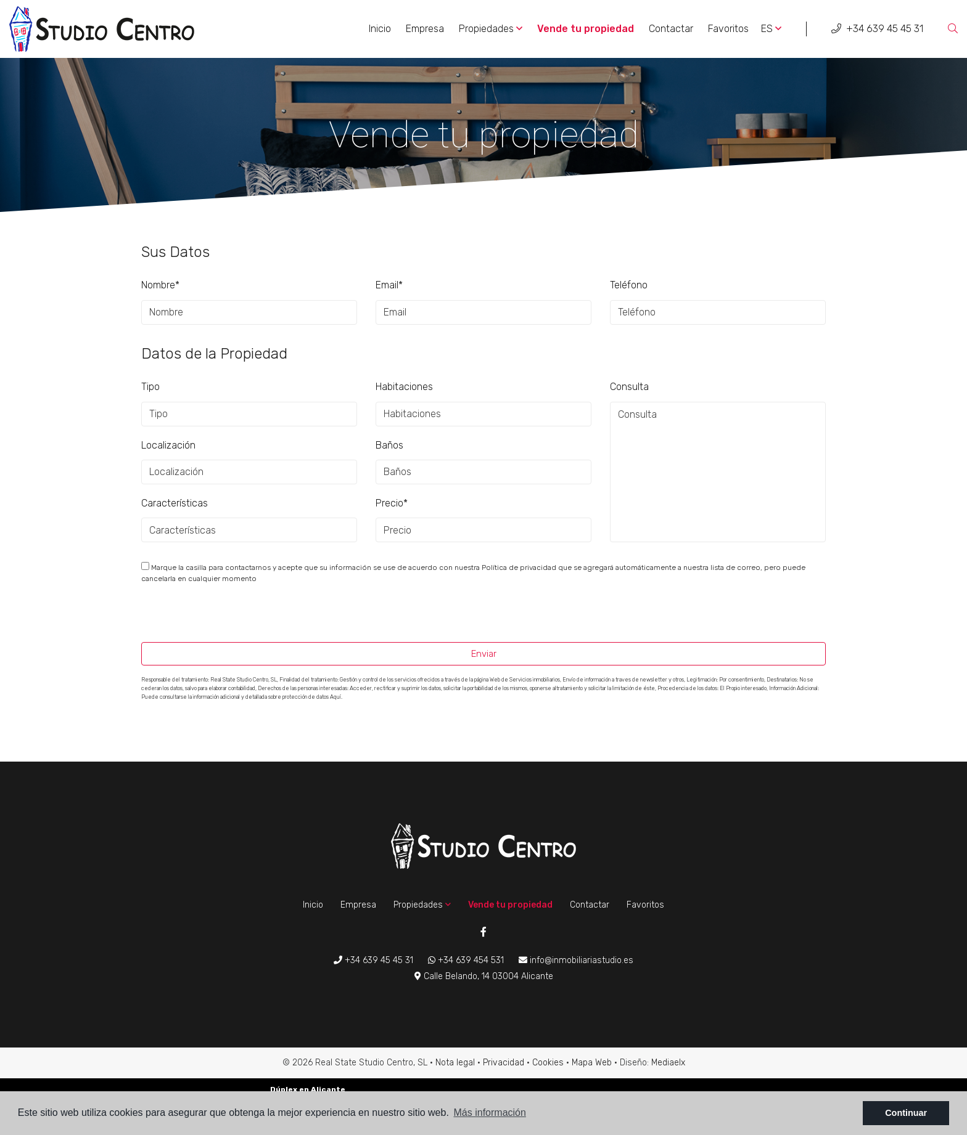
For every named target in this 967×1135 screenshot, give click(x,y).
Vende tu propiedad (585, 29)
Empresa (425, 29)
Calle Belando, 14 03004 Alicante (483, 976)
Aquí (335, 697)
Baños (389, 445)
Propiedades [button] (490, 29)
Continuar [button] (906, 1113)
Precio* (392, 503)
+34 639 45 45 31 (877, 29)
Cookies (548, 1062)
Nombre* (160, 285)
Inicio (380, 29)
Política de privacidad (520, 567)
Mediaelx (668, 1062)
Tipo (150, 387)
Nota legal (455, 1062)
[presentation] (207, 616)
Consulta (629, 387)
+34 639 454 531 (466, 960)
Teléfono (629, 285)
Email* (389, 285)
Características (174, 503)
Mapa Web (592, 1062)
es (771, 29)
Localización (168, 445)
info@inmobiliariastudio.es (576, 960)
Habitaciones (404, 387)
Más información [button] (490, 1112)
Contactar (671, 29)
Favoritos (728, 29)
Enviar (483, 653)
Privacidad (503, 1062)
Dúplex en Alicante (307, 1089)
